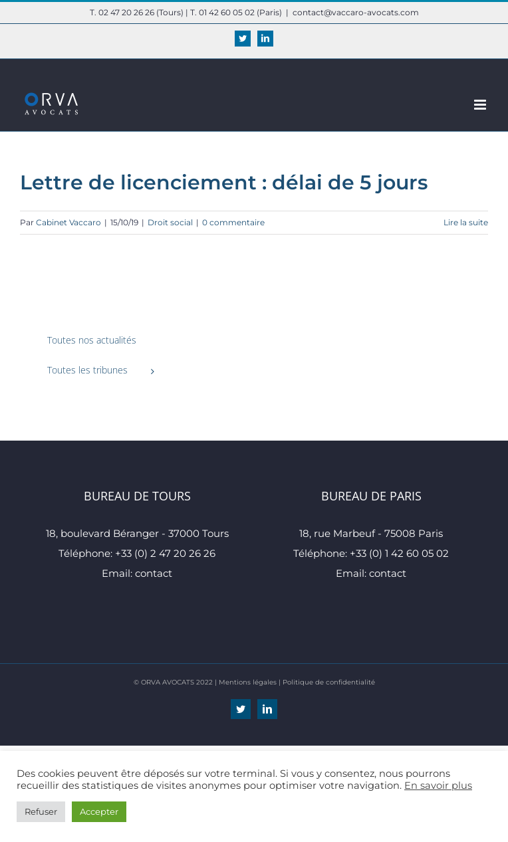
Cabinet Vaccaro (68, 222)
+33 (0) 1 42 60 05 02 (399, 553)
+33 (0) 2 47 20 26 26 (165, 553)
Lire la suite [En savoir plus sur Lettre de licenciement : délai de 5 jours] (466, 222)
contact (153, 573)
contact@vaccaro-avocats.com (356, 12)
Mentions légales (248, 682)
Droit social (170, 222)
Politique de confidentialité (329, 682)
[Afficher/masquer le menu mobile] (481, 105)
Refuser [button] (41, 811)
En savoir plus (438, 785)
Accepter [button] (99, 811)
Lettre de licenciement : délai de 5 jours (224, 182)
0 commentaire (233, 222)
